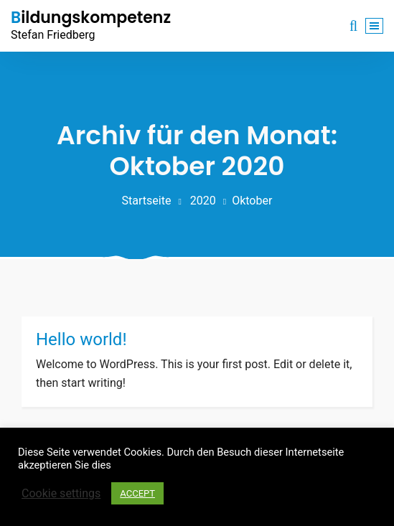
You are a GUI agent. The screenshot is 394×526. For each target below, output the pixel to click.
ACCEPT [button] (137, 493)
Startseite (147, 200)
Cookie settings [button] (61, 493)
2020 (203, 200)
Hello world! (81, 339)
